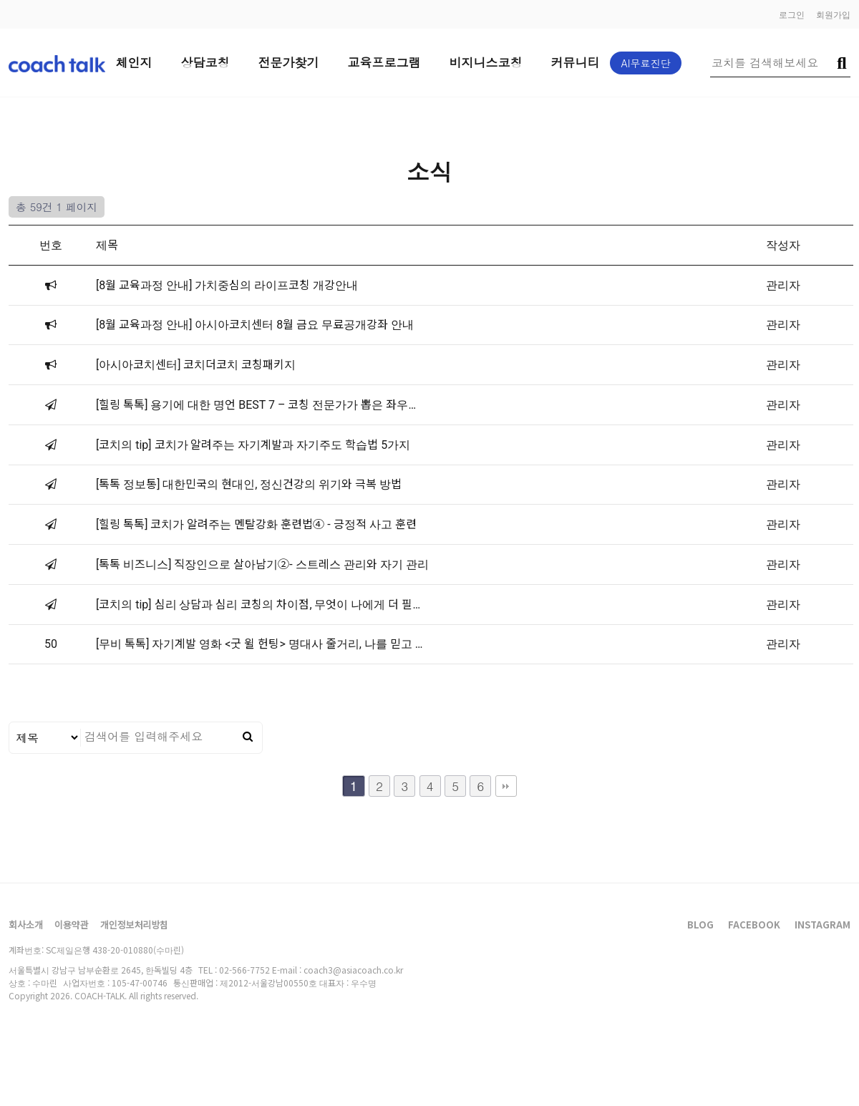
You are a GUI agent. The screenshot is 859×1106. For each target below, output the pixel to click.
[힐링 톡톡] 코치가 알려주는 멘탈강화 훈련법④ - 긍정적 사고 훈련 (256, 524)
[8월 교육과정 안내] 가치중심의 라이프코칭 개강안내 (227, 285)
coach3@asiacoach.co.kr (353, 970)
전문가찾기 (288, 62)
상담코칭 (205, 62)
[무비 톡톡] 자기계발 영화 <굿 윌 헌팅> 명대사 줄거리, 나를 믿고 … (259, 644)
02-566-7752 (244, 970)
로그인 (792, 14)
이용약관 (71, 924)
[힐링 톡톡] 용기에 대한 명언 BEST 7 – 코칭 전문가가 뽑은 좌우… (256, 405)
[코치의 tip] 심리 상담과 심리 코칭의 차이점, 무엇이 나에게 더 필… (258, 604)
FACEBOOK (754, 924)
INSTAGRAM (822, 924)
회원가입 (833, 14)
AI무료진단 (646, 63)
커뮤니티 (575, 62)
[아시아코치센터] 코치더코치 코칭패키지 (196, 365)
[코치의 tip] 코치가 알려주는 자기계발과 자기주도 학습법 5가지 (253, 445)
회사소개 (26, 924)
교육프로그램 (384, 62)
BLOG (700, 924)
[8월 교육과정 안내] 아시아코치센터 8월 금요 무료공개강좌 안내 (255, 324)
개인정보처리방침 (134, 924)
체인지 (134, 62)
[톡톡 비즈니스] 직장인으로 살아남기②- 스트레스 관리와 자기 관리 (262, 564)
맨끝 (506, 786)
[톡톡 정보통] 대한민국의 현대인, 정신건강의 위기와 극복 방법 (249, 484)
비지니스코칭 (486, 62)
